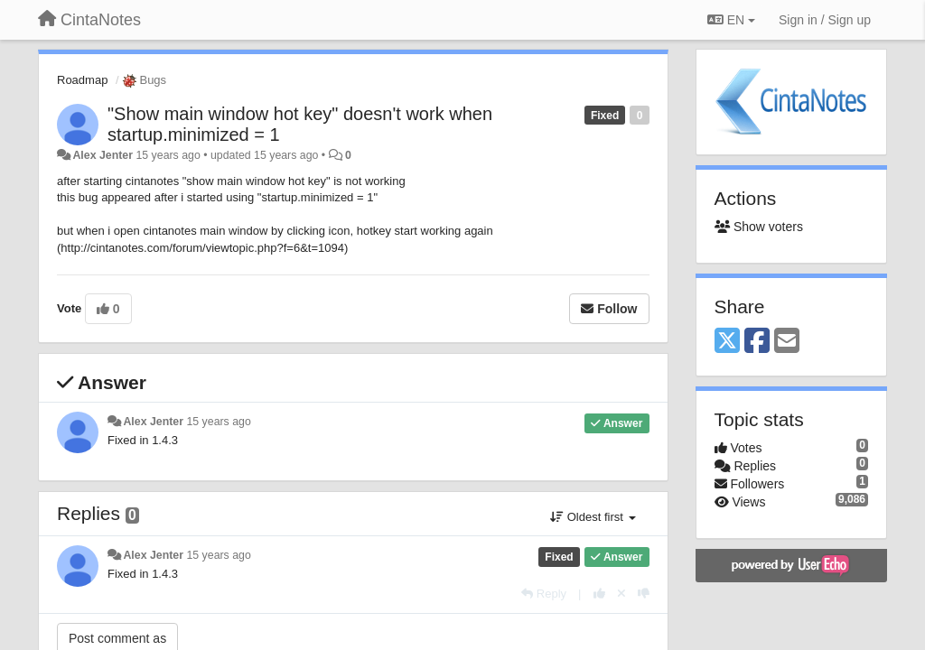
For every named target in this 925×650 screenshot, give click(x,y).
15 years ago (218, 421)
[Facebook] (757, 342)
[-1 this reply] (643, 593)
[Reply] (543, 593)
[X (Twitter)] (727, 342)
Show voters (759, 226)
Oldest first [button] (592, 517)
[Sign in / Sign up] (824, 20)
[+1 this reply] (599, 593)
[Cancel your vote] (621, 593)
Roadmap (82, 80)
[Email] (786, 342)
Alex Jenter (102, 155)
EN (731, 20)
